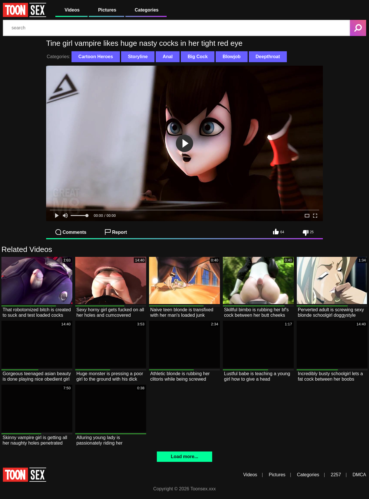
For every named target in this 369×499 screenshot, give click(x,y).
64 (278, 231)
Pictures (107, 9)
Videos (72, 9)
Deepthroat (268, 56)
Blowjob (231, 56)
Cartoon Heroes (95, 56)
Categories (147, 9)
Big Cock (198, 56)
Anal (168, 56)
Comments (70, 232)
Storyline (138, 56)
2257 (336, 474)
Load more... (184, 456)
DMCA (359, 474)
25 (308, 233)
